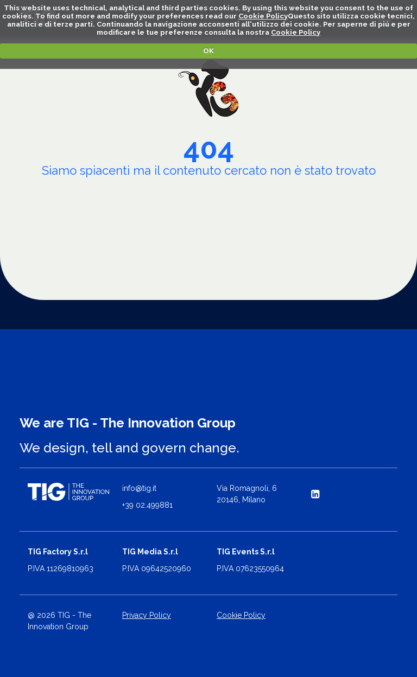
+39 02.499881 (147, 505)
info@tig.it (139, 488)
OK (208, 51)
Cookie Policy (263, 16)
